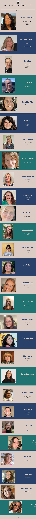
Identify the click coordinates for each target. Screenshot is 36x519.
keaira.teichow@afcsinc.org (27, 460)
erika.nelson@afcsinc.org (27, 216)
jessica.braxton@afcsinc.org (27, 233)
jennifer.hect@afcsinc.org (27, 46)
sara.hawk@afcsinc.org (27, 124)
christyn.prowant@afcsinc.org (27, 162)
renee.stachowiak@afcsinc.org (27, 378)
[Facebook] (33, 10)
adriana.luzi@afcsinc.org (28, 496)
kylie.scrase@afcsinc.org (28, 429)
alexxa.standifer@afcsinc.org (27, 342)
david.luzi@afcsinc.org (27, 66)
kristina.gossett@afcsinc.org (27, 323)
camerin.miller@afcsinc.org (27, 396)
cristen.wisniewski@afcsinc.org (27, 180)
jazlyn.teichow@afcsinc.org (27, 305)
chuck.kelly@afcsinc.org (27, 86)
